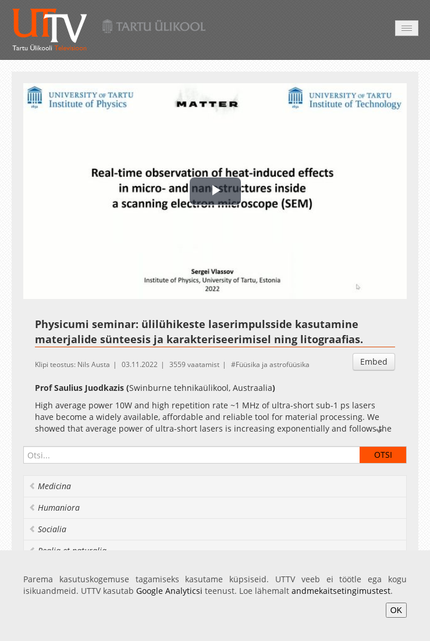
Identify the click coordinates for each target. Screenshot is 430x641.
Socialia (47, 529)
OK (396, 610)
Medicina (50, 486)
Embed (374, 361)
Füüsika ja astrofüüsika (273, 364)
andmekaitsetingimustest (341, 590)
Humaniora (54, 507)
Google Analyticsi (169, 590)
